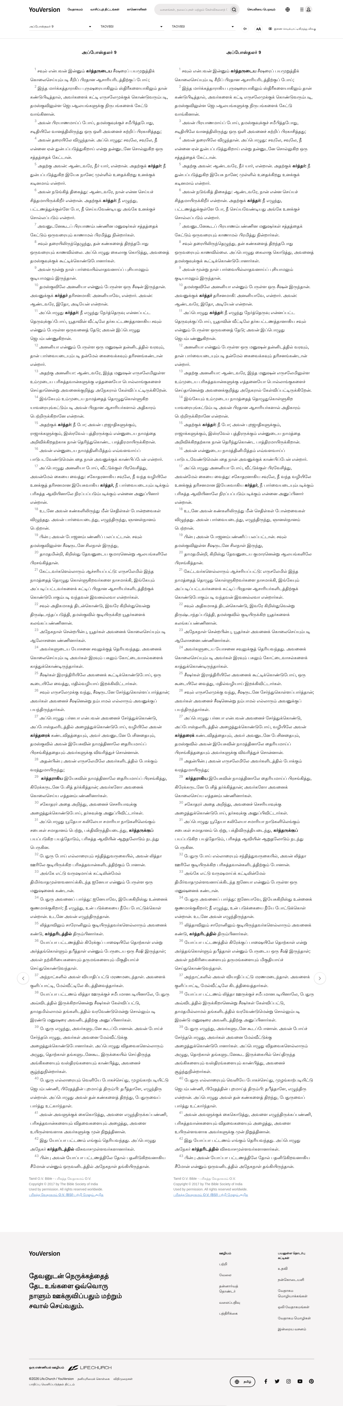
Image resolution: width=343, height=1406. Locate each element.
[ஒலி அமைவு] (245, 29)
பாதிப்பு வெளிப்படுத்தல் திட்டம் (52, 1384)
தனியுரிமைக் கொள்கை (93, 1379)
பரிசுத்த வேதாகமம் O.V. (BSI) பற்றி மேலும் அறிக (66, 1195)
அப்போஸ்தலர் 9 (61, 26)
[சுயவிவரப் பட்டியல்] (305, 9)
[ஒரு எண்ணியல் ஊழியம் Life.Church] (171, 1365)
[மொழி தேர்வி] (287, 9)
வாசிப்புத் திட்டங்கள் (104, 9)
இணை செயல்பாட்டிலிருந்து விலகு (292, 29)
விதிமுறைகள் (123, 1379)
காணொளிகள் (137, 9)
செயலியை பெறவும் (261, 9)
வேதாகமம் (75, 9)
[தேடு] (191, 9)
